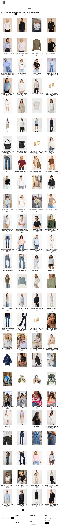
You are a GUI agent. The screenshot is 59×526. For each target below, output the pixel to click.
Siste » (35, 510)
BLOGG (52, 2)
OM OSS (32, 521)
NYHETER (29, 2)
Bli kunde (32, 519)
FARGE (45, 2)
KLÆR (37, 2)
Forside (32, 518)
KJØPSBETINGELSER (33, 524)
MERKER (33, 2)
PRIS (48, 2)
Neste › (32, 510)
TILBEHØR (41, 2)
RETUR (32, 523)
